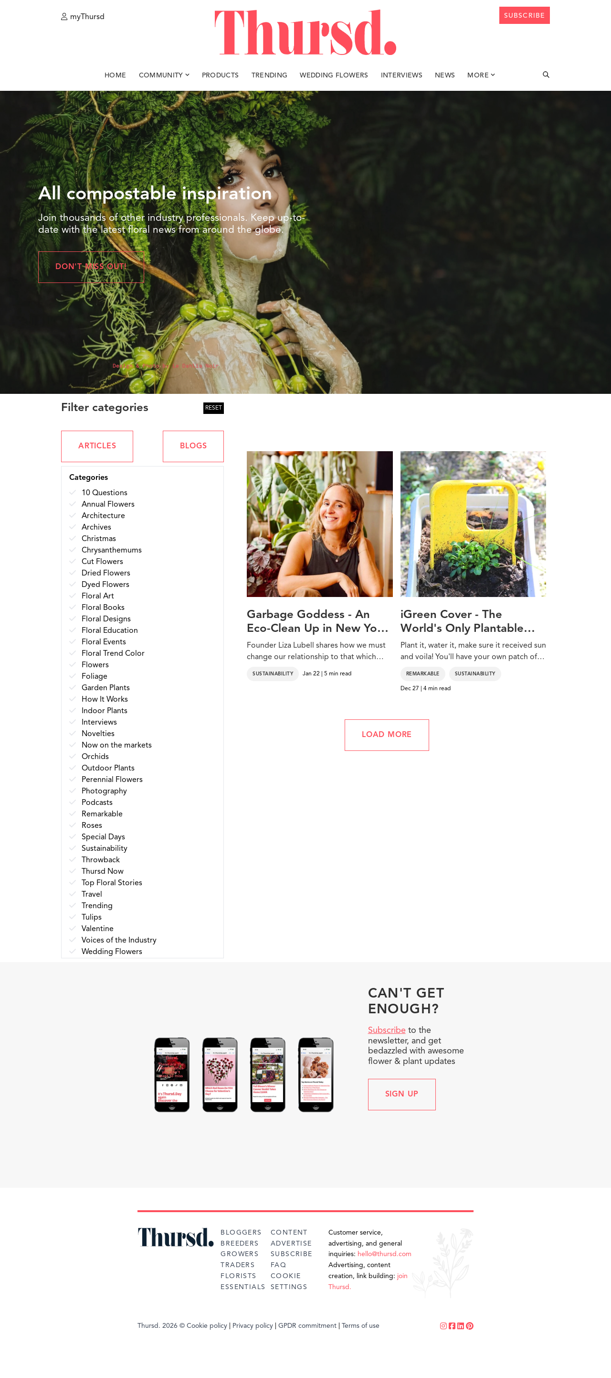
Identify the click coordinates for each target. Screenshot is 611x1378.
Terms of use (360, 1326)
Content (289, 1232)
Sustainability (273, 674)
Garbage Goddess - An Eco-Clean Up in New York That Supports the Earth (317, 622)
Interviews (402, 75)
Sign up (402, 1094)
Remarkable (423, 674)
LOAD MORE (387, 735)
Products (220, 75)
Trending (270, 75)
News (445, 75)
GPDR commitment (307, 1326)
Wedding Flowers (334, 75)
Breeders (240, 1243)
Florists (238, 1276)
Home (115, 75)
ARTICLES (97, 446)
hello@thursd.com (384, 1254)
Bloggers (241, 1232)
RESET (213, 408)
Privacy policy (252, 1326)
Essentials (243, 1287)
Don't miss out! (91, 267)
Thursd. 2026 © (161, 1326)
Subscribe (387, 1030)
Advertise (291, 1243)
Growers (240, 1254)
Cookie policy (207, 1326)
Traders (238, 1265)
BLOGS (193, 446)
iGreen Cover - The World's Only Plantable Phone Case (462, 622)
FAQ (278, 1265)
